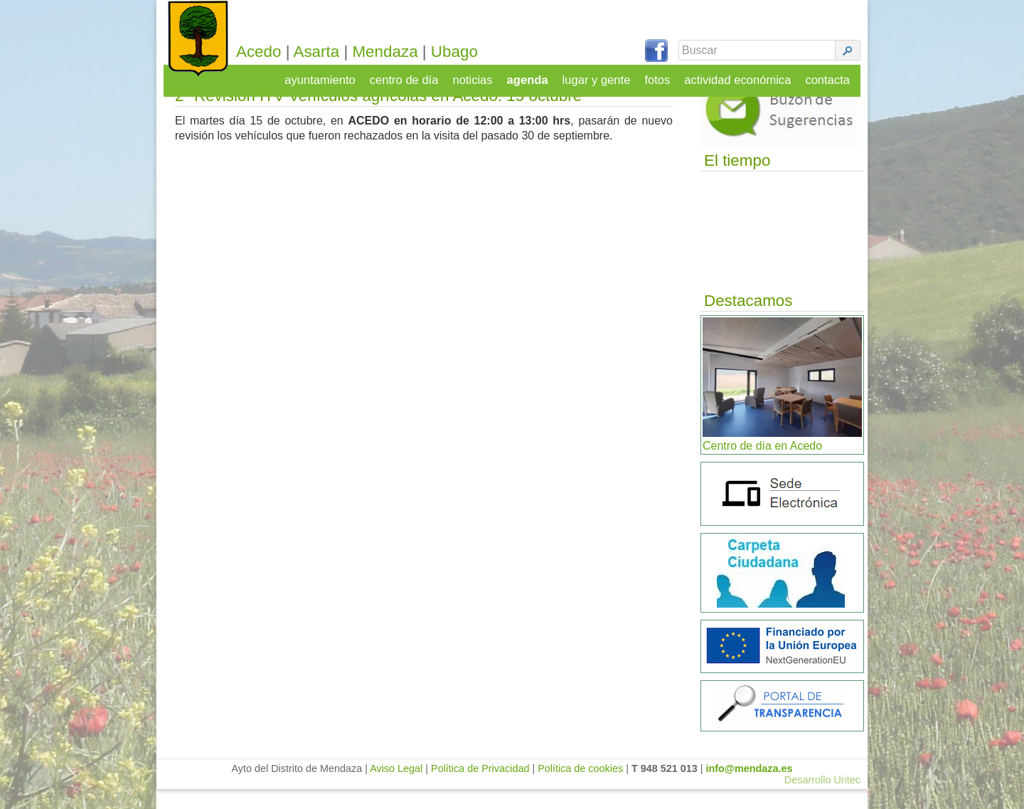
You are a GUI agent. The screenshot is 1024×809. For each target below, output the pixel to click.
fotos (661, 76)
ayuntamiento (330, 76)
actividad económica (740, 76)
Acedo (274, 51)
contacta (828, 76)
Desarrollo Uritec (822, 799)
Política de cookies (580, 788)
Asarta (332, 51)
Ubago (470, 51)
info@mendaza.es (749, 788)
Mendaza (401, 51)
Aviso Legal (396, 788)
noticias (479, 76)
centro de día (412, 76)
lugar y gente (601, 76)
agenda (533, 76)
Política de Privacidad (480, 788)
